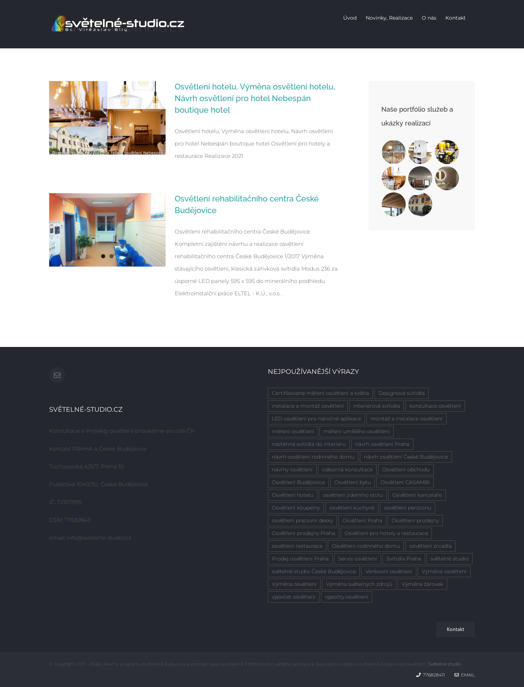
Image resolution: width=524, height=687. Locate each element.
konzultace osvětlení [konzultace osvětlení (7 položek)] (435, 406)
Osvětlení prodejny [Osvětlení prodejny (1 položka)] (415, 520)
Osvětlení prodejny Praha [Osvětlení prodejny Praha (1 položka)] (303, 533)
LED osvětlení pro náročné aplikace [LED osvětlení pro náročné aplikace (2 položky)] (316, 419)
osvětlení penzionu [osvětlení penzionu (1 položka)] (407, 508)
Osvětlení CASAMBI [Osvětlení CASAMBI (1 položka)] (405, 482)
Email (464, 675)
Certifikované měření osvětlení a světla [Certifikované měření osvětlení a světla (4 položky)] (320, 393)
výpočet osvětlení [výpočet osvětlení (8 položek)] (293, 597)
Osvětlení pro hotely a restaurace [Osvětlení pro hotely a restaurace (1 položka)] (386, 533)
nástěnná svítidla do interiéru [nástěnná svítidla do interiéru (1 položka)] (309, 444)
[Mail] (57, 375)
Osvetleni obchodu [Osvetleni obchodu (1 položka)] (406, 469)
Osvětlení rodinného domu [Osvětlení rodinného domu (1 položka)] (366, 546)
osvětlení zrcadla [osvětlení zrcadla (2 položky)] (430, 546)
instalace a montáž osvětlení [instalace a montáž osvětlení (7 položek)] (308, 406)
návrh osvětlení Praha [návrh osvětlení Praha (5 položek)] (382, 444)
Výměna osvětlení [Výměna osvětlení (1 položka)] (294, 584)
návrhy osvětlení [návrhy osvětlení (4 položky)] (292, 469)
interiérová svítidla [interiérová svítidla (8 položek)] (376, 406)
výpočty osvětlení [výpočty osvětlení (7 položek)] (346, 597)
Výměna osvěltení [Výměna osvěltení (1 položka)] (444, 571)
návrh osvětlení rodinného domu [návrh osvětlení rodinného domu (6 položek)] (313, 457)
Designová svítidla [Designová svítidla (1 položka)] (401, 393)
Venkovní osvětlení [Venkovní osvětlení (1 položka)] (388, 571)
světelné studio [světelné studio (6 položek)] (449, 559)
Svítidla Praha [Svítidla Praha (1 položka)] (403, 559)
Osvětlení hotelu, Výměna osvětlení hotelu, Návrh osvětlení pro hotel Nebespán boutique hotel (255, 98)
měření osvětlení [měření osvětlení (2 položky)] (293, 431)
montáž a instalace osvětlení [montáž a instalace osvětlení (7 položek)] (406, 419)
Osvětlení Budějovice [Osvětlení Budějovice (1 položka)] (298, 482)
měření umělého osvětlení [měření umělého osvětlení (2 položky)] (356, 431)
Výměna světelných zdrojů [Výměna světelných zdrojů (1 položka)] (359, 584)
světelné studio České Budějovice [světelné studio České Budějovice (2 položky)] (314, 571)
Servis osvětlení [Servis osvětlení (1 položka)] (357, 559)
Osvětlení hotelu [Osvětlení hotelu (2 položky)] (292, 495)
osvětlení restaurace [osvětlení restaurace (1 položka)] (297, 546)
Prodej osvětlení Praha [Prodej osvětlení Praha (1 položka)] (300, 559)
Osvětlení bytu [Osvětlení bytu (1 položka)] (352, 482)
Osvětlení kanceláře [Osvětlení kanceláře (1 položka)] (417, 495)
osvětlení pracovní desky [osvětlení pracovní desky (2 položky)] (302, 520)
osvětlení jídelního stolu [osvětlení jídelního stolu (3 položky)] (353, 495)
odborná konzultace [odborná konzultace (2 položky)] (347, 469)
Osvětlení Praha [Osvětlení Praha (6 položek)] (362, 520)
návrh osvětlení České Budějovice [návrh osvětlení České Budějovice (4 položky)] (406, 457)
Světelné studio (444, 664)
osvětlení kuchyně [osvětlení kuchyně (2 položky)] (351, 508)
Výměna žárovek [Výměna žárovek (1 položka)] (422, 584)
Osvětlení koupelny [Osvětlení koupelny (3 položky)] (296, 508)
